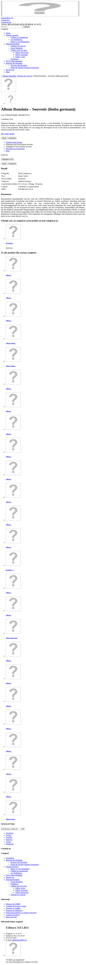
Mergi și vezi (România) (20, 42)
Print (8, 151)
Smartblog (10, 858)
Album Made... (11, 343)
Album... (9, 275)
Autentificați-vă (7, 18)
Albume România (12, 44)
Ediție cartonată (21, 55)
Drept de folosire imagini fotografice (25, 68)
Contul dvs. (5, 20)
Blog (8, 72)
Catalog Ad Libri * (13, 915)
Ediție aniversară (21, 52)
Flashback (14, 59)
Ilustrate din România (14, 63)
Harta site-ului (11, 917)
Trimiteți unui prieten (14, 142)
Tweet (4, 138)
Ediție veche (20, 57)
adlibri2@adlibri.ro (19, 940)
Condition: (5, 119)
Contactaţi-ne (6, 22)
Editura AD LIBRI (13, 904)
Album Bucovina (11, 638)
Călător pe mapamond (19, 37)
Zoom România (17, 48)
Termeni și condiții (13, 908)
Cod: (3, 115)
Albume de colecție (18, 46)
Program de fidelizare (14, 910)
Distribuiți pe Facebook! (15, 149)
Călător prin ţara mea (19, 50)
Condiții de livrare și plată (16, 906)
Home (8, 33)
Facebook (12, 138)
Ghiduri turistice (12, 35)
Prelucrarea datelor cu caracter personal (21, 913)
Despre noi (10, 70)
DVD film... (10, 243)
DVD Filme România (14, 61)
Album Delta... (11, 819)
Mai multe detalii (7, 134)
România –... (10, 570)
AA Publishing (16, 40)
